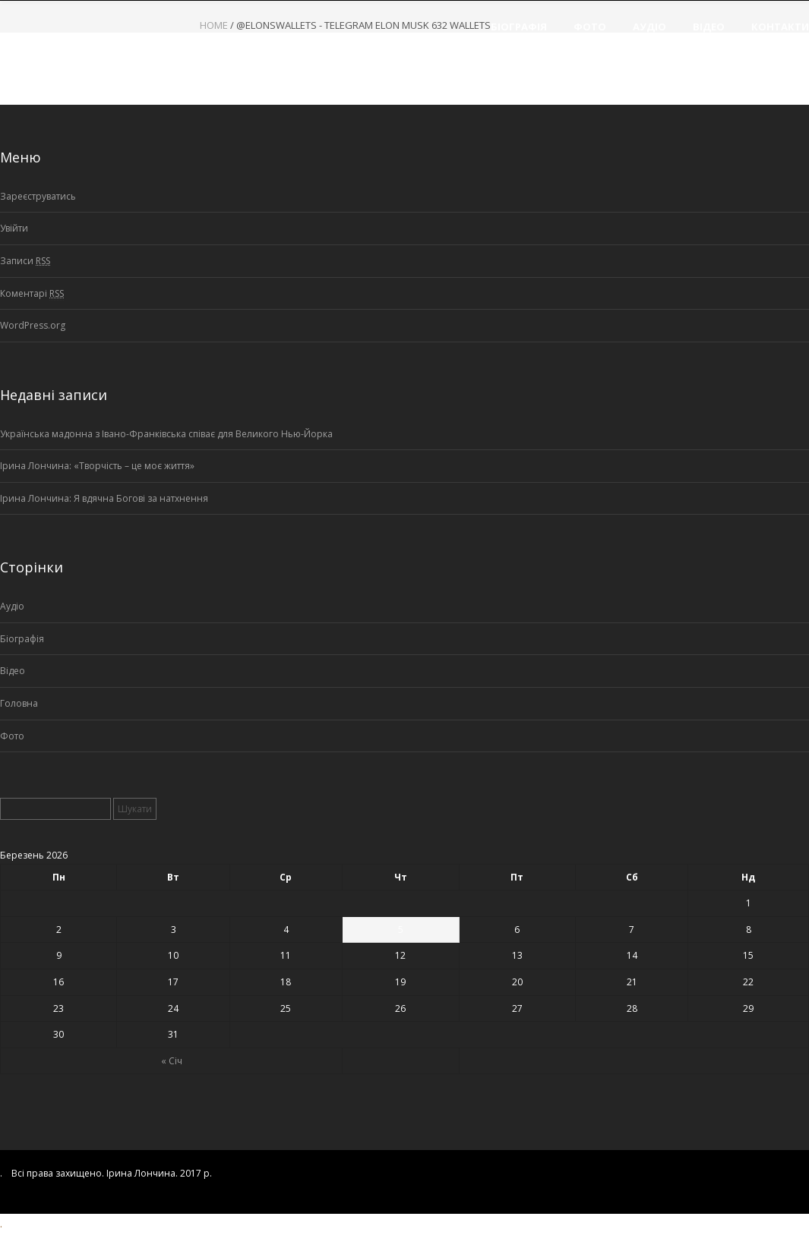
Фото (12, 735)
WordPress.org (32, 325)
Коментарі (32, 294)
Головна (19, 703)
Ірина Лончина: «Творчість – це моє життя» (97, 465)
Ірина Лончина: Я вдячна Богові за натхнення (104, 498)
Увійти (14, 228)
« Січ (171, 1060)
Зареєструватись (38, 196)
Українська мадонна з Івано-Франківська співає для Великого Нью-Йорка (166, 433)
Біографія (22, 638)
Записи (25, 261)
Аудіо (12, 606)
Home (214, 25)
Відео (12, 670)
